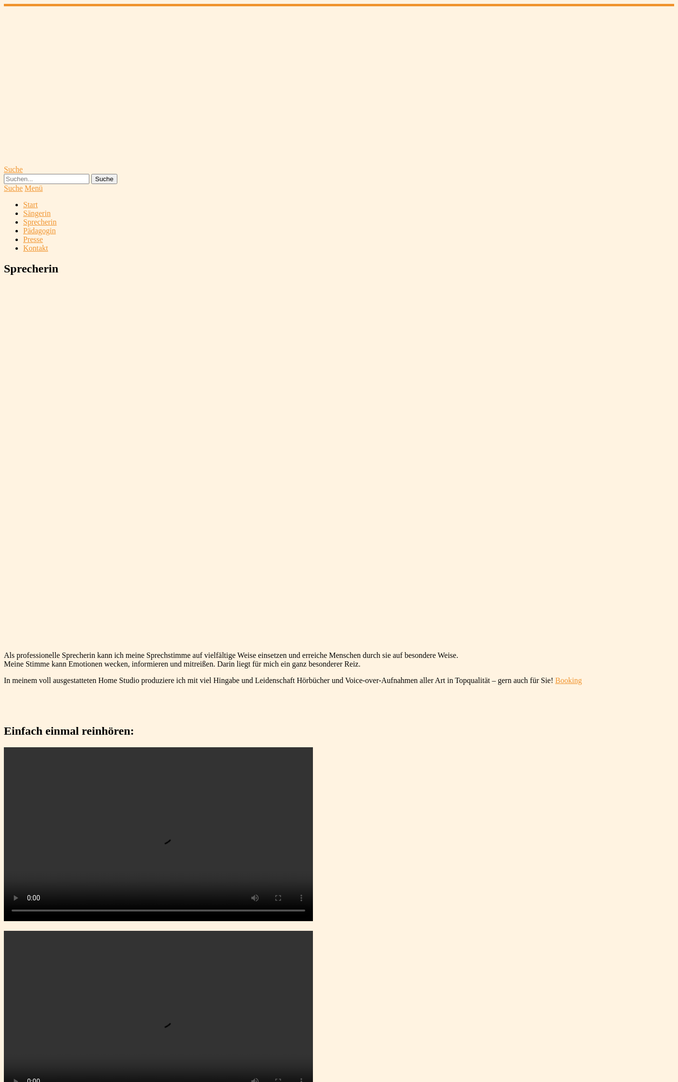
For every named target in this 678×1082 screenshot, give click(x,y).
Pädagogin (39, 231)
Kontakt (35, 248)
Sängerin (37, 213)
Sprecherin (39, 222)
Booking (568, 680)
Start (30, 204)
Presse (33, 239)
